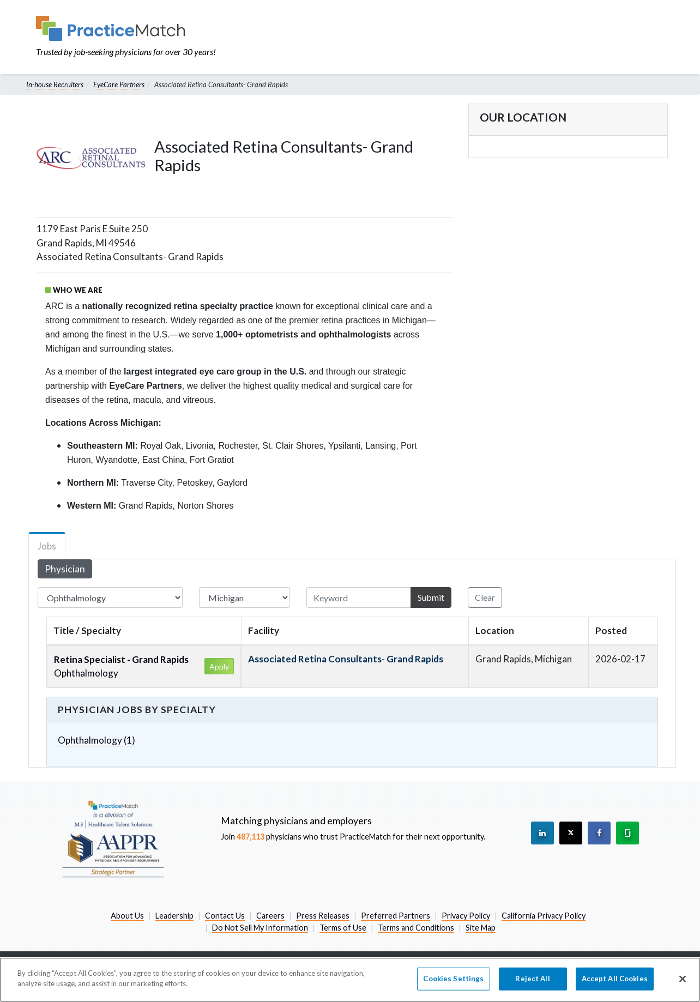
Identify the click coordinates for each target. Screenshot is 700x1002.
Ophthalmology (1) (96, 740)
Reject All (532, 978)
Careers (270, 915)
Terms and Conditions (416, 927)
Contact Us (225, 915)
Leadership (174, 915)
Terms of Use (342, 927)
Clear (485, 597)
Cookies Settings (453, 978)
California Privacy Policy (544, 915)
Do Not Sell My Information (260, 927)
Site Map (481, 927)
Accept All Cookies (615, 978)
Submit (431, 597)
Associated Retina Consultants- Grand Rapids (345, 659)
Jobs (47, 546)
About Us (127, 915)
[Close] (683, 979)
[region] (350, 979)
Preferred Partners (395, 915)
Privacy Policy (466, 915)
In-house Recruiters (54, 84)
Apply (219, 666)
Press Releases (322, 915)
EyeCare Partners (118, 84)
